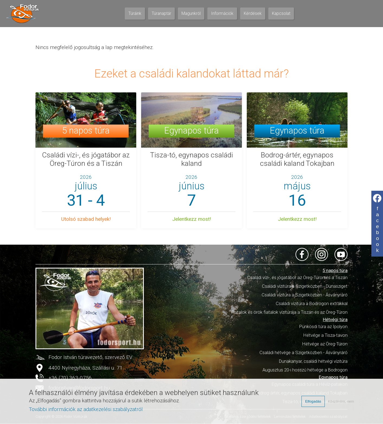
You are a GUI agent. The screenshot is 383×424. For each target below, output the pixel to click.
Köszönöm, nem (341, 401)
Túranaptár (161, 13)
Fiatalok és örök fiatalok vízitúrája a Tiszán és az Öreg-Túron (289, 312)
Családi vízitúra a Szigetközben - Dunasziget (305, 286)
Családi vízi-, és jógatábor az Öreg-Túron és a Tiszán (297, 277)
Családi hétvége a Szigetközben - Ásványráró (303, 352)
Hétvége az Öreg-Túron (325, 344)
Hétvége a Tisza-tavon (325, 335)
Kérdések (253, 13)
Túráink (134, 13)
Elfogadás (313, 401)
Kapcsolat (281, 13)
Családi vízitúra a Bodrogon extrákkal (312, 303)
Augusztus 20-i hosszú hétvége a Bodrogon (305, 370)
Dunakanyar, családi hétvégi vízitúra (313, 361)
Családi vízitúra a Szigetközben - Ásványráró (305, 294)
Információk (222, 13)
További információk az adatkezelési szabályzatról (86, 409)
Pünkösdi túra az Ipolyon (323, 326)
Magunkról (191, 13)
